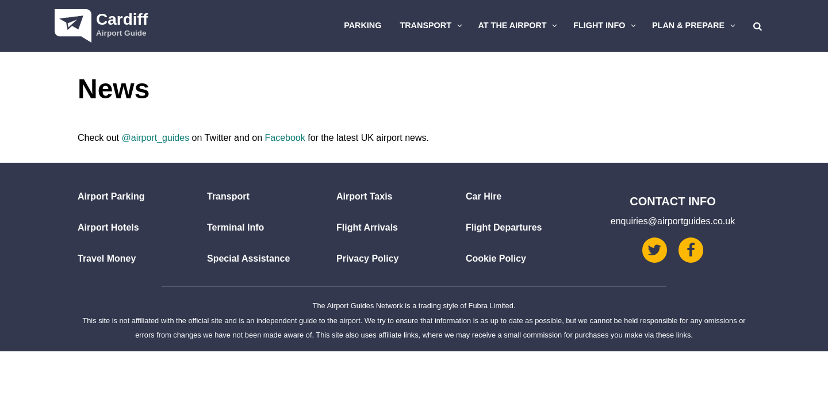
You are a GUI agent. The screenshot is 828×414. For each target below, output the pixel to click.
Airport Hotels (108, 227)
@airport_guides (155, 138)
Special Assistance (248, 258)
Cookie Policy (496, 258)
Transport (432, 25)
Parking (362, 25)
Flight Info (606, 25)
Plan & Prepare (695, 25)
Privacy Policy (367, 258)
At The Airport (519, 25)
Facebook (284, 138)
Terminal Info (235, 227)
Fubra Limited (491, 305)
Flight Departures (504, 227)
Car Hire (483, 196)
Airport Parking (111, 196)
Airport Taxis (364, 196)
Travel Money (107, 258)
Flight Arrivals (367, 227)
